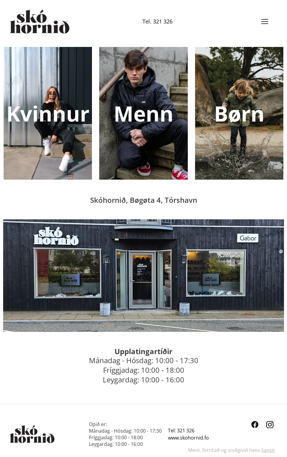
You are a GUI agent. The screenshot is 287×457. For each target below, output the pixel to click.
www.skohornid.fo (188, 437)
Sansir (268, 450)
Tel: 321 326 (181, 430)
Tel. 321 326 (157, 21)
